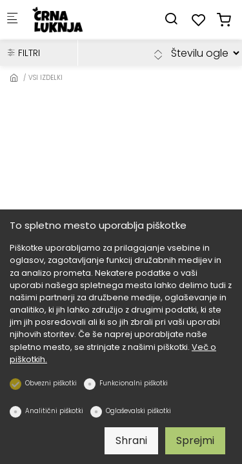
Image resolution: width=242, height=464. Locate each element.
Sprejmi (195, 440)
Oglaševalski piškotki (138, 411)
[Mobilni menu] (12, 19)
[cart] (224, 20)
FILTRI (23, 52)
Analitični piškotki (54, 411)
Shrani (131, 440)
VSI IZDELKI (45, 77)
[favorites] (199, 20)
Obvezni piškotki (51, 383)
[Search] (171, 19)
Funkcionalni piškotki (133, 383)
